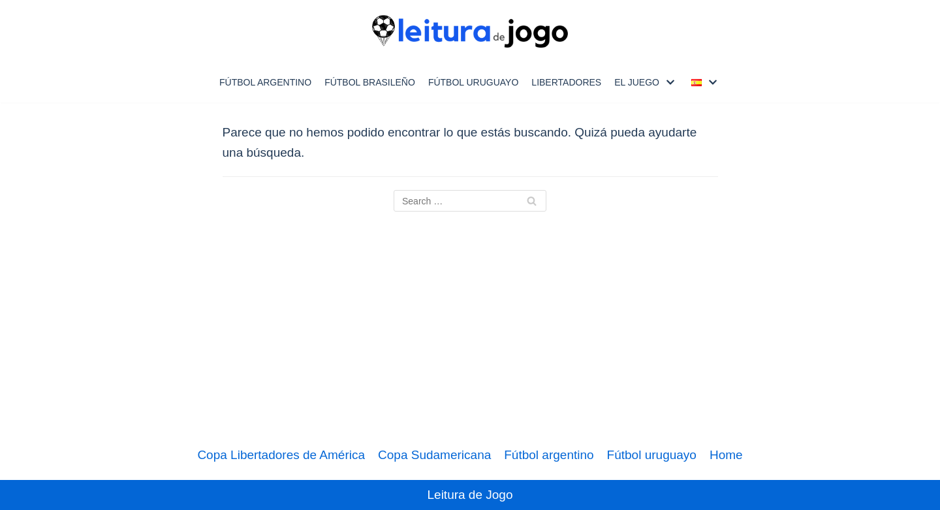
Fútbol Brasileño (369, 82)
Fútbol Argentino (265, 82)
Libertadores (566, 82)
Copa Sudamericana (434, 455)
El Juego (636, 82)
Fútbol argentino (548, 455)
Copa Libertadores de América (281, 455)
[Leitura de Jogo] (470, 31)
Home (726, 455)
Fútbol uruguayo (473, 82)
